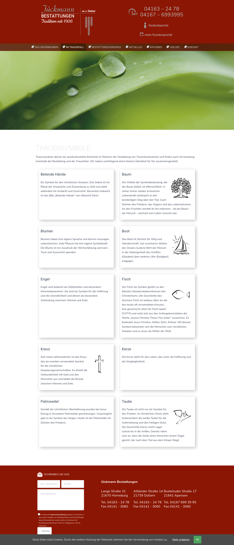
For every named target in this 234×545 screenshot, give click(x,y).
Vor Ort (175, 47)
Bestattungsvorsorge (106, 47)
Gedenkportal (158, 25)
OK (197, 539)
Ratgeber (156, 47)
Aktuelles (135, 47)
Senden (45, 531)
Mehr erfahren (181, 539)
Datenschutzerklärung (58, 515)
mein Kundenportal (158, 35)
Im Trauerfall (75, 47)
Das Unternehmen (46, 47)
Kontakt (193, 47)
